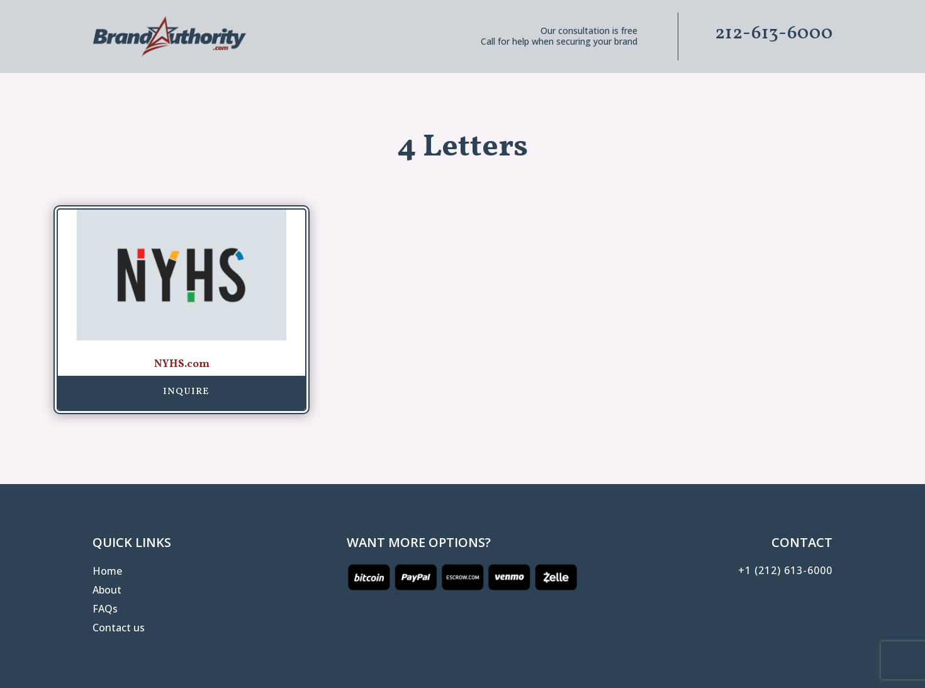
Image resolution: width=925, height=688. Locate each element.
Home (107, 572)
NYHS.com (182, 364)
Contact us (118, 628)
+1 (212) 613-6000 (785, 570)
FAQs (105, 610)
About (106, 591)
